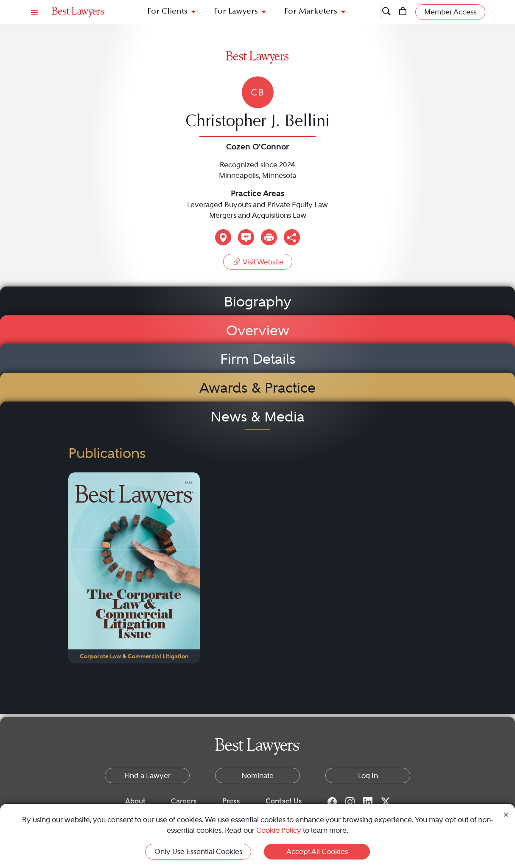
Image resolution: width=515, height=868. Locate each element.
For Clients (167, 12)
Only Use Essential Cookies (198, 851)
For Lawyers (236, 12)
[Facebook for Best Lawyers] (332, 801)
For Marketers (310, 12)
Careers (184, 801)
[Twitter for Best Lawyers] (385, 801)
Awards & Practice (257, 387)
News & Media (257, 416)
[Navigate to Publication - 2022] (134, 567)
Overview (257, 330)
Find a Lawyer (147, 775)
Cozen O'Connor (257, 147)
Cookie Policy (278, 830)
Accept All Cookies (317, 851)
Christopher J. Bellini (257, 122)
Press (231, 801)
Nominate (257, 775)
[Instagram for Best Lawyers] (350, 801)
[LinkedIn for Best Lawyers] (367, 801)
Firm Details (257, 359)
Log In (368, 775)
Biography (257, 301)
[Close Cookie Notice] (506, 813)
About (135, 801)
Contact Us (284, 801)
